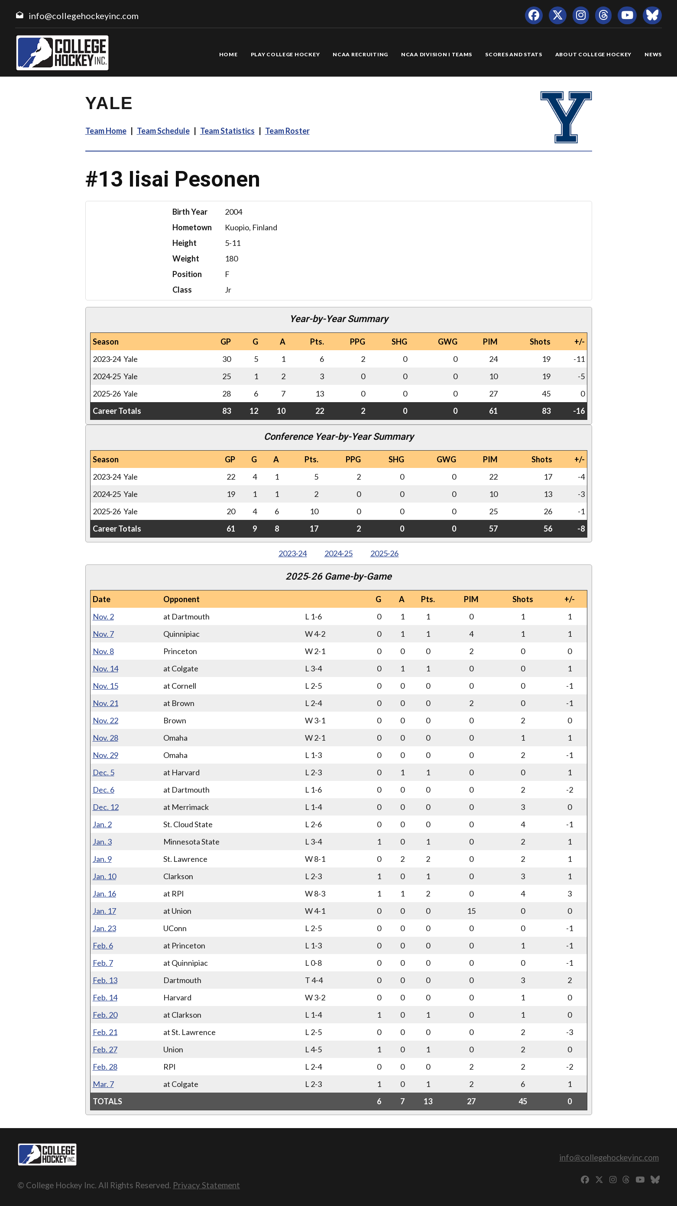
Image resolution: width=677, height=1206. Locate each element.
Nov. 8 (103, 651)
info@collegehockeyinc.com (84, 15)
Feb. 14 (105, 997)
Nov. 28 (105, 737)
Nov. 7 (103, 633)
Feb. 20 (105, 1014)
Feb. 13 (105, 980)
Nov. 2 (103, 616)
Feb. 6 (103, 945)
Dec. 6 (103, 789)
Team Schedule (163, 130)
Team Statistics (227, 130)
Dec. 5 (103, 772)
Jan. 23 (104, 928)
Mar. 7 (103, 1084)
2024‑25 (338, 553)
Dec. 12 (106, 807)
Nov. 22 (105, 720)
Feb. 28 (105, 1066)
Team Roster (287, 130)
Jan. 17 (104, 911)
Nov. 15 (105, 685)
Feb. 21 (105, 1032)
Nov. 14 (105, 668)
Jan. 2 (102, 824)
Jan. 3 (102, 841)
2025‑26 (384, 553)
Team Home (105, 130)
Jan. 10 (104, 876)
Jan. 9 (102, 859)
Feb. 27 (105, 1049)
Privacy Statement (206, 1185)
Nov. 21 (105, 703)
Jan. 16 (104, 893)
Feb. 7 (103, 962)
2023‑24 (293, 553)
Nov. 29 (105, 755)
